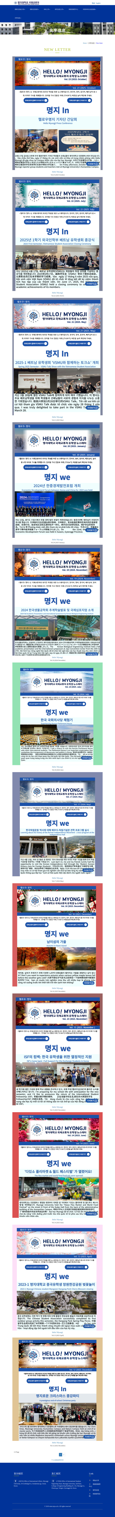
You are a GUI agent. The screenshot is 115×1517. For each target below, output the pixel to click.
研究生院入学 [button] (59, 9)
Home (85, 43)
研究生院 (96, 1490)
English (98, 3)
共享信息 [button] (18, 18)
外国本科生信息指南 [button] (89, 9)
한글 (93, 3)
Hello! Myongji (57, 172)
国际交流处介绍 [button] (20, 9)
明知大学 (96, 1480)
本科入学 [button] (47, 9)
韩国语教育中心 (73, 9)
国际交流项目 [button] (34, 9)
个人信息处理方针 (57, 1460)
